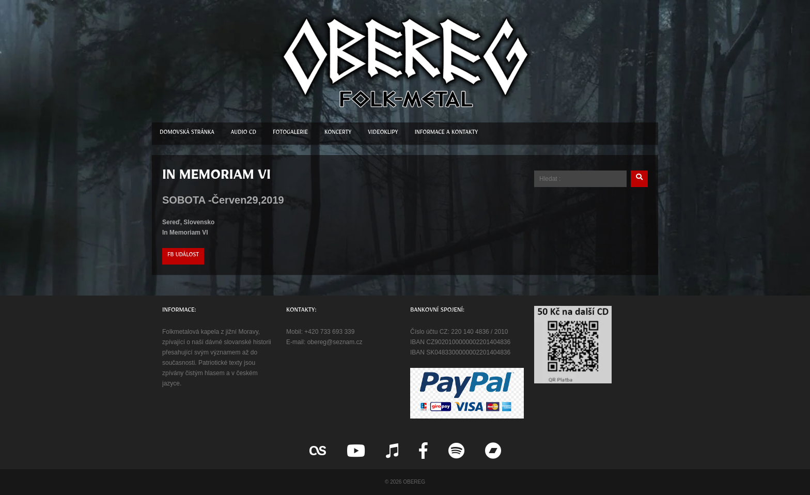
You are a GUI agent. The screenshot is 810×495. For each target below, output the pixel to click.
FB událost (183, 256)
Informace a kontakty (446, 133)
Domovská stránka (187, 133)
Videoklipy (383, 133)
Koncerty (337, 133)
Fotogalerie (290, 133)
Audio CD (243, 133)
